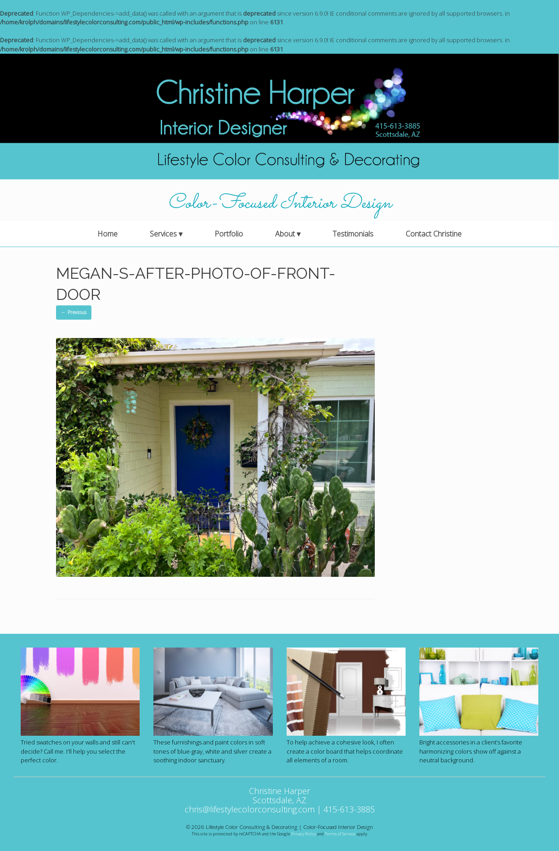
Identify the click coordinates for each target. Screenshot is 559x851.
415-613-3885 (349, 809)
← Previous (73, 312)
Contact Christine (434, 234)
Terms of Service (340, 834)
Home (107, 234)
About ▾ (287, 234)
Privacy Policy (303, 834)
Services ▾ (166, 234)
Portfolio (229, 234)
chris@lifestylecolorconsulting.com (250, 809)
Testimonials (353, 234)
